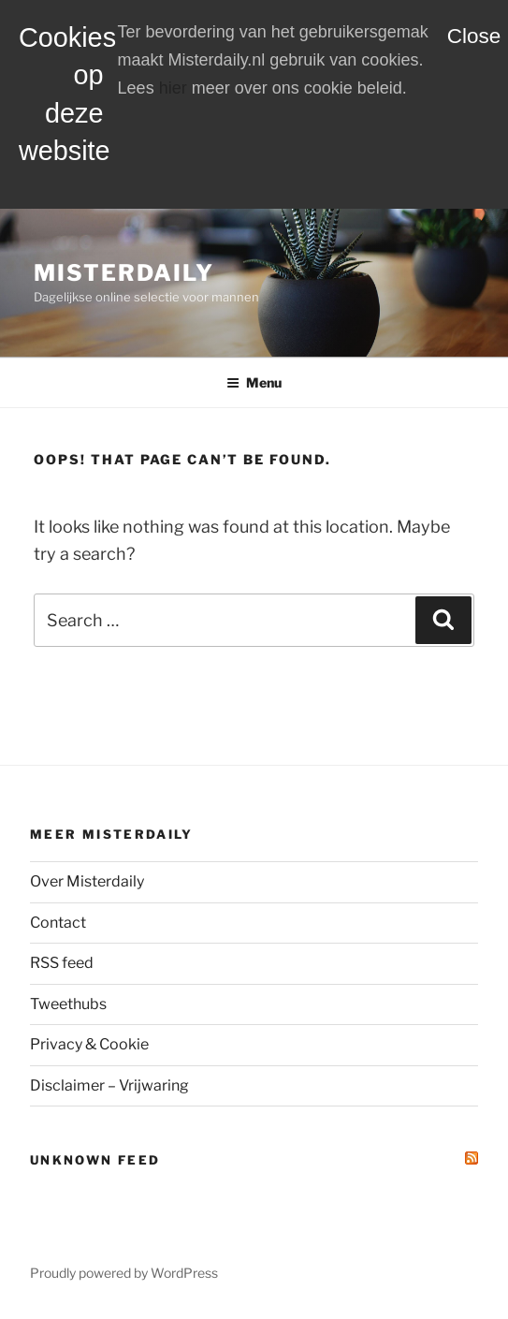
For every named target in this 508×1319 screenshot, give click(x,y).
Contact (58, 922)
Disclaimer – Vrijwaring (109, 1085)
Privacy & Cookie (89, 1044)
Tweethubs (68, 1004)
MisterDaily (124, 272)
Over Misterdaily (87, 881)
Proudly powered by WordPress (124, 1273)
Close (474, 36)
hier (173, 88)
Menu (254, 382)
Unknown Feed (95, 1159)
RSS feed (62, 963)
